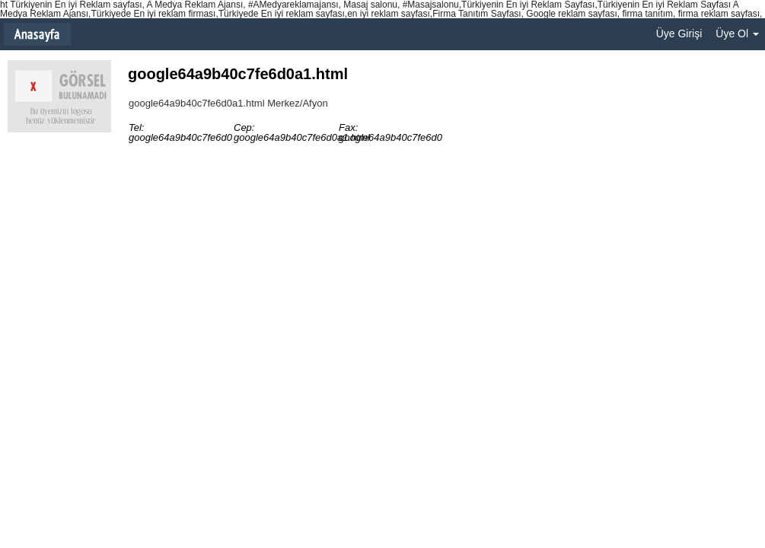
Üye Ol (737, 33)
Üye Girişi (679, 33)
